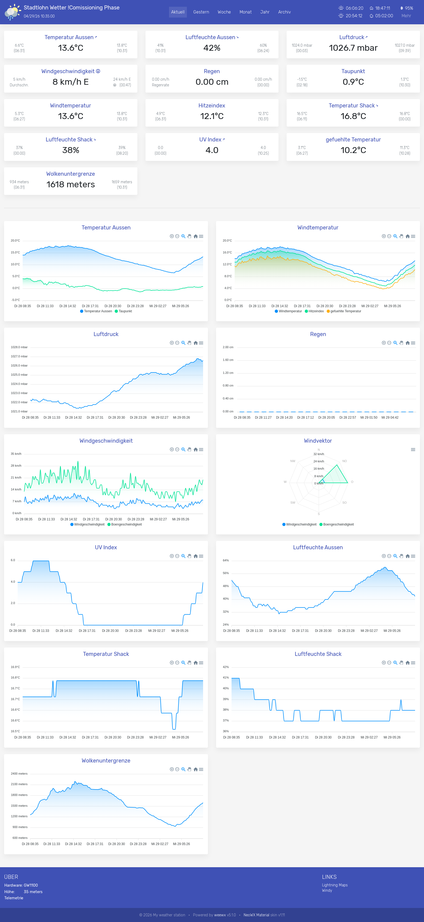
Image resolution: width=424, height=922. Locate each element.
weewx (220, 915)
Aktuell (178, 12)
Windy (327, 890)
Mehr (406, 15)
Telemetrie (13, 898)
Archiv (284, 12)
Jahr (265, 12)
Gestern (201, 12)
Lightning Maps (335, 885)
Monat (246, 12)
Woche (224, 12)
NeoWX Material (256, 915)
